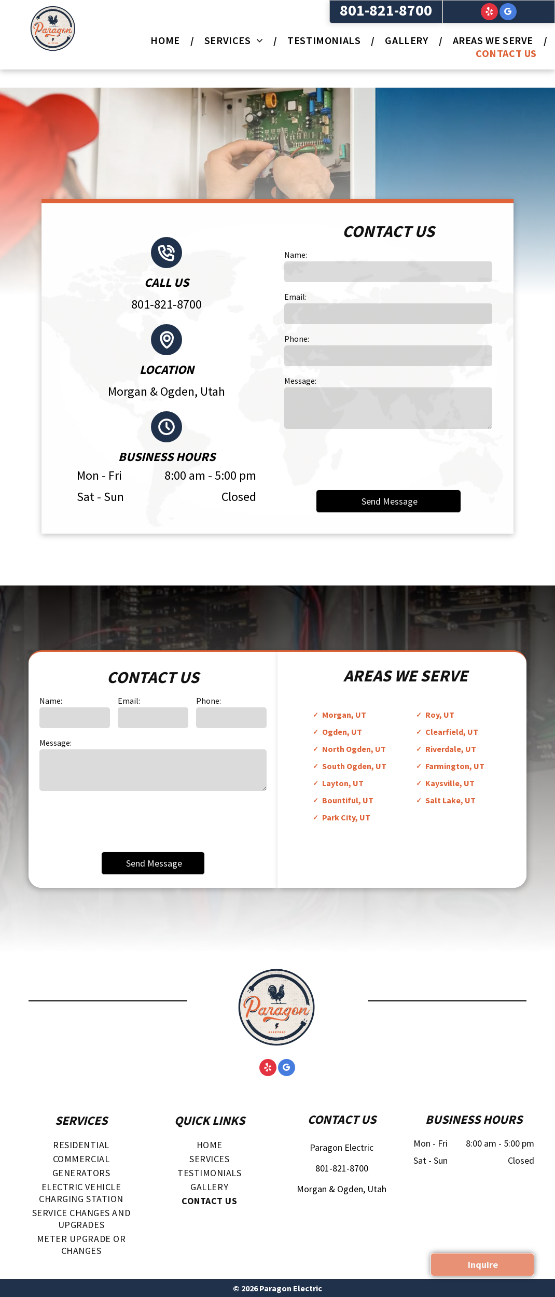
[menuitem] (166, 40)
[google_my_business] (508, 13)
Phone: (296, 338)
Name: (295, 254)
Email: (295, 296)
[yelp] (489, 13)
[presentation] (363, 458)
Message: (300, 380)
